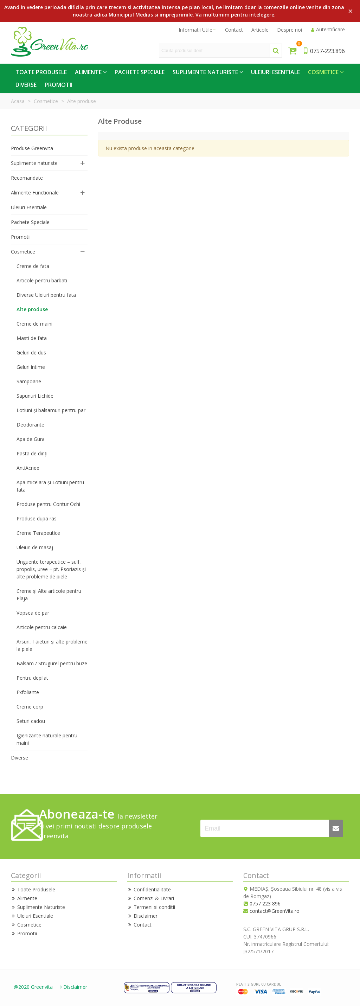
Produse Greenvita (32, 148)
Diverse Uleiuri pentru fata (46, 294)
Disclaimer (142, 916)
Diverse (26, 85)
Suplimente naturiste (34, 163)
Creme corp (30, 706)
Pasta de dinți (32, 453)
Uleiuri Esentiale (275, 72)
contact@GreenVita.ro (275, 911)
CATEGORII (29, 128)
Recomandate (27, 177)
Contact (139, 924)
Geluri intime (31, 367)
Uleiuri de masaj (35, 547)
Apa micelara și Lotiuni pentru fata (50, 486)
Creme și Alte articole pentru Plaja (49, 595)
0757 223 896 (265, 903)
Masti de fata (32, 338)
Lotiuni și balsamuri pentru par (51, 410)
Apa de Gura (31, 439)
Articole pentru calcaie (42, 627)
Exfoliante (28, 692)
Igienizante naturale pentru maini (47, 739)
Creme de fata (33, 266)
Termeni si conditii (151, 907)
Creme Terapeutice (38, 533)
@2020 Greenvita (33, 986)
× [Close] (350, 11)
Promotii (58, 85)
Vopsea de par (33, 612)
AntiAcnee (28, 467)
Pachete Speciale (140, 72)
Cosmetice (323, 72)
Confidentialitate (149, 889)
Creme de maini (34, 323)
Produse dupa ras (37, 518)
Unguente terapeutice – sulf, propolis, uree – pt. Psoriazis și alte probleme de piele (51, 569)
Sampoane (29, 381)
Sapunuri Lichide (35, 395)
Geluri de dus (31, 352)
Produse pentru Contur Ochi (48, 504)
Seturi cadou (31, 721)
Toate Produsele (41, 72)
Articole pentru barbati (42, 280)
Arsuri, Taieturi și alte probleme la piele (52, 645)
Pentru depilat (32, 677)
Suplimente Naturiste (205, 72)
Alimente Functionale (35, 192)
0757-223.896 (323, 51)
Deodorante (30, 424)
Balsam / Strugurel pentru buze (52, 663)
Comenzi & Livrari (150, 898)
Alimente (88, 72)
